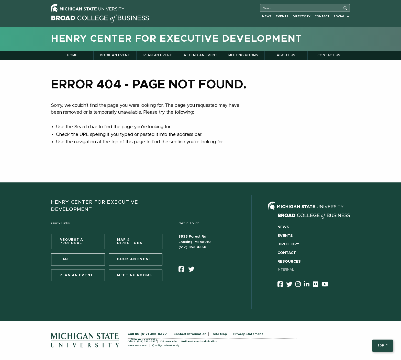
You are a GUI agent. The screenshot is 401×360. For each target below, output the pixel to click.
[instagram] (299, 285)
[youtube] (326, 285)
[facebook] (183, 270)
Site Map (220, 333)
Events (282, 16)
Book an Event (115, 55)
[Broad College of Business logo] (100, 17)
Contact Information (189, 333)
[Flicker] (317, 285)
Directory (301, 16)
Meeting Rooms (243, 55)
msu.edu (171, 341)
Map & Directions (129, 241)
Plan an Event (157, 55)
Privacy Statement (248, 333)
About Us (286, 55)
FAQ (64, 259)
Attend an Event (200, 55)
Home (72, 55)
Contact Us (328, 55)
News (267, 16)
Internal (285, 269)
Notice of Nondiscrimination (199, 341)
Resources (289, 261)
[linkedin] (308, 285)
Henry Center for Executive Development (176, 39)
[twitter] (193, 270)
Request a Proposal (71, 241)
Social (341, 16)
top (382, 345)
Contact (322, 16)
